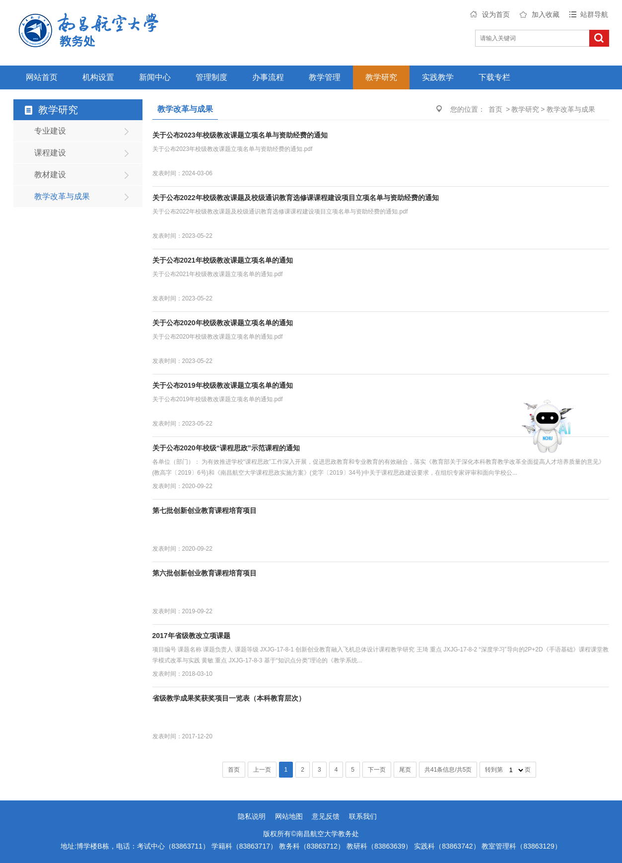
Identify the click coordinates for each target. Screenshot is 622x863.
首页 (495, 109)
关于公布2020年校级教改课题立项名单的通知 (222, 323)
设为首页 (496, 14)
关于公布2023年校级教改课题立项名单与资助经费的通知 (240, 135)
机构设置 (98, 77)
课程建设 (50, 152)
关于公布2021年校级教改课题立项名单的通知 (222, 260)
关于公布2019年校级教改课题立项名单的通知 (222, 385)
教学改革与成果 (62, 196)
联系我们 (363, 816)
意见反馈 (326, 816)
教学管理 (325, 77)
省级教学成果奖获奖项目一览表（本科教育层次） (228, 698)
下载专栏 (494, 77)
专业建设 (50, 131)
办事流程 (268, 77)
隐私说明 (252, 816)
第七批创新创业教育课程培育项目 (204, 510)
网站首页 (42, 77)
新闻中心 (155, 77)
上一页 (262, 769)
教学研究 (381, 77)
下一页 (377, 769)
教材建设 (50, 174)
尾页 (405, 769)
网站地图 (289, 816)
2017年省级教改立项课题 (191, 636)
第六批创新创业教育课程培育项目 (204, 573)
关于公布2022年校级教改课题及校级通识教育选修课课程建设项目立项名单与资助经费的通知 (295, 198)
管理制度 (211, 77)
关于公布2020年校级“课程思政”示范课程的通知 (226, 448)
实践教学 (438, 77)
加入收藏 (545, 14)
